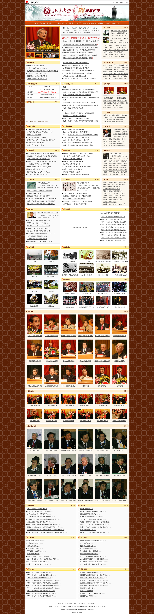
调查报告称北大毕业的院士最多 (112, 191)
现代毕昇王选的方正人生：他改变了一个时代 (83, 135)
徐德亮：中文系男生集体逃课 (119, 42)
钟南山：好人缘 (120, 193)
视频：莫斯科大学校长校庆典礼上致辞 (114, 232)
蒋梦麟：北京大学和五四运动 (37, 156)
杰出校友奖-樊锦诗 (102, 421)
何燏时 (39, 233)
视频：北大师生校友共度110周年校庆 (75, 58)
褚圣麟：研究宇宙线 (109, 172)
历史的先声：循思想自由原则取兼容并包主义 (42, 71)
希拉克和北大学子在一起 (86, 307)
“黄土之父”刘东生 (69, 156)
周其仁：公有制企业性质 (90, 97)
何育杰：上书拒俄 (122, 163)
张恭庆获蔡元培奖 (51, 405)
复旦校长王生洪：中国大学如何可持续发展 (115, 74)
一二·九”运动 (86, 261)
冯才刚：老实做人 (108, 195)
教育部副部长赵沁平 (35, 361)
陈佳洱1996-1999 (32, 220)
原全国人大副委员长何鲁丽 (85, 336)
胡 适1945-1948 (32, 231)
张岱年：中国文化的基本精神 (73, 118)
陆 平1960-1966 (44, 226)
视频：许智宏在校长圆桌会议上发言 (113, 235)
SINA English (89, 606)
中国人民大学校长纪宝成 (68, 450)
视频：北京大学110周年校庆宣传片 (113, 105)
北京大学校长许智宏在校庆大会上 (42, 50)
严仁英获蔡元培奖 (68, 405)
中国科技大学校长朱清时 (85, 500)
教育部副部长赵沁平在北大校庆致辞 (75, 65)
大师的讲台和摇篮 (83, 183)
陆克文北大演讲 (70, 293)
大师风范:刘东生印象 (83, 156)
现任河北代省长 (120, 184)
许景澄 (44, 239)
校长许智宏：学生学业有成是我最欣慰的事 (77, 201)
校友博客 (78, 23)
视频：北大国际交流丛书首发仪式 (112, 219)
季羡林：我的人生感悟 (35, 193)
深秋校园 (51, 261)
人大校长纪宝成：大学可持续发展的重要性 (115, 69)
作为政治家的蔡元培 (86, 509)
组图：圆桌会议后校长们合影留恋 (91, 541)
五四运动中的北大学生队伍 (70, 275)
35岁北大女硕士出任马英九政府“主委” (114, 204)
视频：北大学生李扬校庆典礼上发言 (113, 230)
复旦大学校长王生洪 (102, 450)
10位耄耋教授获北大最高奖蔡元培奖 (39, 517)
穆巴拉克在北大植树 (120, 293)
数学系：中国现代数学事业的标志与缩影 (77, 196)
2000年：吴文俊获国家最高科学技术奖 (114, 139)
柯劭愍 (34, 236)
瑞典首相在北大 (86, 293)
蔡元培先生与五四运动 (35, 153)
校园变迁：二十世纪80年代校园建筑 (92, 580)
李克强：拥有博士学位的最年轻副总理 (114, 182)
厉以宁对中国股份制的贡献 (77, 129)
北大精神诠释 (50, 140)
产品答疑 (103, 606)
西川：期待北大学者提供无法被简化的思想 (41, 559)
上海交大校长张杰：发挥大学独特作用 (114, 78)
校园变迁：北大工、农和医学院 (90, 593)
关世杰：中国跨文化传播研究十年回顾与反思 (78, 113)
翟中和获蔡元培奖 (35, 405)
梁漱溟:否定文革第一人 (35, 169)
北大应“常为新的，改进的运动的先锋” (40, 132)
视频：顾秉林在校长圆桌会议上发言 (113, 222)
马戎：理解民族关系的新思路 (73, 108)
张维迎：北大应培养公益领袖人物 (74, 76)
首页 (36, 23)
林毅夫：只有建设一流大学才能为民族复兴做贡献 (80, 55)
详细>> (57, 83)
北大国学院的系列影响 (75, 145)
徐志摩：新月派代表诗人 (120, 170)
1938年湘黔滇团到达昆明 (120, 275)
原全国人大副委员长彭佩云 (68, 336)
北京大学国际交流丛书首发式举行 (38, 522)
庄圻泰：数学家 (108, 170)
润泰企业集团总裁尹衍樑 (35, 386)
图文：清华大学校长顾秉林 (89, 551)
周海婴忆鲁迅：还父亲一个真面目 (38, 172)
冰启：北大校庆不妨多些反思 (37, 509)
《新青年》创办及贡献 (49, 161)
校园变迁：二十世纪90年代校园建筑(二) (93, 575)
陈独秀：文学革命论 (34, 161)
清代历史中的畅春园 (117, 121)
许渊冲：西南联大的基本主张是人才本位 (93, 527)
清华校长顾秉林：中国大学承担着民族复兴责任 (79, 50)
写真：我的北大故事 (34, 201)
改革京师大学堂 (120, 119)
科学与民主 (47, 129)
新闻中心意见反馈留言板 (65, 603)
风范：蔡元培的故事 (109, 119)
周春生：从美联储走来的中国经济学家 (76, 174)
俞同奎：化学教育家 (121, 172)
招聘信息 (76, 606)
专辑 (90, 58)
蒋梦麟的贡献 (52, 156)
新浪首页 (122, 2)
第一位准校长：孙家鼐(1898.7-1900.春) (40, 241)
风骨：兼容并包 (108, 115)
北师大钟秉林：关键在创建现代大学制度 (115, 76)
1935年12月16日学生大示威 (103, 261)
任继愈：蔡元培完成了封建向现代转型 (93, 524)
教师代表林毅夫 (102, 386)
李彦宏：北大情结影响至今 (36, 73)
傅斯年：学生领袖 (119, 174)
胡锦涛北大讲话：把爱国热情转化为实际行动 (78, 45)
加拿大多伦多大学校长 (34, 475)
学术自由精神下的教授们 (120, 115)
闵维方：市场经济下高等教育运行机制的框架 (83, 121)
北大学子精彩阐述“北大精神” (37, 137)
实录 (97, 38)
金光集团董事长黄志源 (51, 386)
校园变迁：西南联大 (86, 591)
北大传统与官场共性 (34, 135)
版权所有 (79, 612)
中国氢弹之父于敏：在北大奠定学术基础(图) (78, 52)
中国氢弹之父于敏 (119, 361)
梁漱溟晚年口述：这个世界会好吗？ (39, 196)
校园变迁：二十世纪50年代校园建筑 (92, 585)
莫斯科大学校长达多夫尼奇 (102, 361)
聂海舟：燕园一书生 (109, 193)
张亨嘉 (34, 239)
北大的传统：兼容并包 (35, 129)
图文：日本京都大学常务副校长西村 (92, 561)
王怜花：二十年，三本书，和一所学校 (114, 47)
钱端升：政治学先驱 (109, 161)
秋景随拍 (34, 276)
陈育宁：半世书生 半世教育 (72, 159)
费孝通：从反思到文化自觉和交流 (74, 116)
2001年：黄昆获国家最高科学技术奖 (113, 141)
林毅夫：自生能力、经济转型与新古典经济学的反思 (80, 92)
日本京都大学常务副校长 (35, 500)
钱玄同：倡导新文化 (121, 161)
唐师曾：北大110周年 (117, 40)
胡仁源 (34, 233)
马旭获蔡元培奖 (102, 405)
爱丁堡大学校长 (51, 475)
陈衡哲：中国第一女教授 (71, 172)
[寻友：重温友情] (94, 41)
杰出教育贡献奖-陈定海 (119, 421)
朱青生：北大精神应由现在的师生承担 (93, 532)
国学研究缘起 (88, 145)
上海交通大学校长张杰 (85, 450)
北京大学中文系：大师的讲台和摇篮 (75, 193)
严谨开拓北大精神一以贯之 (36, 140)
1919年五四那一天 (33, 548)
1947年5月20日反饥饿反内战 (120, 261)
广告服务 (64, 606)
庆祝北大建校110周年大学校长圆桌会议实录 (42, 524)
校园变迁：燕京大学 (86, 588)
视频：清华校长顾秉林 (109, 101)
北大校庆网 (115, 23)
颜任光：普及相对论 (121, 165)
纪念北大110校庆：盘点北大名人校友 (114, 54)
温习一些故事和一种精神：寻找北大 (39, 191)
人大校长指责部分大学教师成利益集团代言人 (42, 519)
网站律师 (82, 606)
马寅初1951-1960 (32, 228)
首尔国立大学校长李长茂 (68, 475)
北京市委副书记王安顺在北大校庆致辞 (76, 68)
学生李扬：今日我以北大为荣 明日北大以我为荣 (79, 78)
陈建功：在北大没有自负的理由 (38, 556)
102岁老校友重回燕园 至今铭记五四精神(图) (78, 73)
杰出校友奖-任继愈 (68, 421)
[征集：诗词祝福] (83, 41)
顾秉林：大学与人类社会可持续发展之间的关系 (43, 527)
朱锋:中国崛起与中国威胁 (89, 105)
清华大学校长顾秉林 (85, 361)
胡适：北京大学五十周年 (88, 530)
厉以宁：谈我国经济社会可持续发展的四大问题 (79, 89)
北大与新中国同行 (33, 543)
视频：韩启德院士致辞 (109, 107)
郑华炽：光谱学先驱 (120, 167)
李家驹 (29, 239)
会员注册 (96, 606)
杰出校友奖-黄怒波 (85, 421)
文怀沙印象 (87, 167)
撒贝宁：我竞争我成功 (109, 202)
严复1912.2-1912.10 (48, 233)
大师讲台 (93, 23)
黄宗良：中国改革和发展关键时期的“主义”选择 (79, 103)
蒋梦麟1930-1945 (44, 231)
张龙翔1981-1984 (44, 223)
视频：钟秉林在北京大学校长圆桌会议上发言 (42, 583)
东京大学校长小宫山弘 (102, 475)
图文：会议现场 (85, 543)
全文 (93, 32)
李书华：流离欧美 (108, 167)
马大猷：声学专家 (108, 174)
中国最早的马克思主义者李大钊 (38, 164)
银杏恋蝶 (34, 291)
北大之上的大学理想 (34, 541)
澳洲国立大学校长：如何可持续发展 (113, 71)
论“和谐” (86, 118)
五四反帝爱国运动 (70, 261)
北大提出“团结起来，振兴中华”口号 (80, 142)
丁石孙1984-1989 (32, 223)
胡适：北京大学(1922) (42, 159)
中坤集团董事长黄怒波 (68, 386)
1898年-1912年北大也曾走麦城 (90, 517)
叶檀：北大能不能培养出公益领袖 (38, 511)
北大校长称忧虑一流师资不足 (37, 514)
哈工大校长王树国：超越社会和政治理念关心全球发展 (45, 532)
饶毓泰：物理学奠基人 (109, 163)
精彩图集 (100, 23)
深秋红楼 (51, 291)
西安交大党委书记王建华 (102, 500)
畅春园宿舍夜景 (51, 276)
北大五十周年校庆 (86, 275)
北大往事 (86, 23)
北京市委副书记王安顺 (119, 336)
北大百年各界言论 (33, 546)
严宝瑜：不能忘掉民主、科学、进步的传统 (94, 522)
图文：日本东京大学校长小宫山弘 (91, 564)
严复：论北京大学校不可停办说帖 (91, 519)
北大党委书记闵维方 (68, 361)
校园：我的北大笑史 (48, 201)
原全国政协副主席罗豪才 (102, 336)
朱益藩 (44, 236)
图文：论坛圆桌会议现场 (88, 546)
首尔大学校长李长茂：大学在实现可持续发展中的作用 (45, 530)
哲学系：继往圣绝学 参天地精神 (74, 199)
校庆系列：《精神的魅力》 (36, 204)
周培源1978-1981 (32, 226)
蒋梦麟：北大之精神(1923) (36, 142)
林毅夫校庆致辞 (121, 98)
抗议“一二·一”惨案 (103, 275)
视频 (95, 45)
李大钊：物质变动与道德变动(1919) (39, 167)
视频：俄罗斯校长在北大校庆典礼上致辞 (41, 591)
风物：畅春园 (107, 121)
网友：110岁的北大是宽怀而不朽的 (113, 56)
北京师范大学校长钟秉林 (119, 500)
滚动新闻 (42, 23)
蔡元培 (29, 233)
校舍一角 (51, 306)
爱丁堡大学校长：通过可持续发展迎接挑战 (115, 67)
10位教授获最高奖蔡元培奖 (72, 47)
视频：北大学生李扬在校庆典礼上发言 (40, 596)
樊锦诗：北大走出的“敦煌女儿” (112, 197)
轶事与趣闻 (121, 117)
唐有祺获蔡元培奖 (85, 405)
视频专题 (107, 23)
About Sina (57, 606)
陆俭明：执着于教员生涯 (71, 164)
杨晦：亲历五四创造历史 (88, 514)
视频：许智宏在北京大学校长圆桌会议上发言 (42, 588)
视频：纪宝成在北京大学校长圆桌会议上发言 (42, 585)
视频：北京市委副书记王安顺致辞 (112, 227)
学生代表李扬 (119, 386)
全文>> (125, 136)
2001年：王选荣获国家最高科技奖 (113, 143)
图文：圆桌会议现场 (86, 548)
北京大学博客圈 (108, 45)
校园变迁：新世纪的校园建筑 (89, 572)
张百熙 (39, 239)
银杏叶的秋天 (34, 306)
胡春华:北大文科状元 (109, 184)
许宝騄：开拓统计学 (109, 165)
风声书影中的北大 (33, 554)
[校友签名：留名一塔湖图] (70, 41)
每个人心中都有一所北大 (35, 145)
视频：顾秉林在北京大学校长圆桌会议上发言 (42, 580)
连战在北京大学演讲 (120, 307)
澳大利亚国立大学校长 (51, 500)
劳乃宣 (29, 236)
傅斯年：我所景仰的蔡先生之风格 (91, 511)
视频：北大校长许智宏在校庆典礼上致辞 (41, 593)
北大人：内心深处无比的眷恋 (37, 68)
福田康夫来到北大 (103, 293)
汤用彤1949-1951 (44, 228)
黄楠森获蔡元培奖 (119, 405)
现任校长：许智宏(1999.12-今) (48, 213)
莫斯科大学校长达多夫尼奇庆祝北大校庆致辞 (78, 71)
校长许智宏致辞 (108, 98)
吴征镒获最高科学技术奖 (121, 129)
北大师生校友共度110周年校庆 (110, 213)
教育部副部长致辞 (122, 101)
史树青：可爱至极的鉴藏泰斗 (73, 161)
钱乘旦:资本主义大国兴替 (71, 105)
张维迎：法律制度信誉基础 (72, 97)
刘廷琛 (39, 236)
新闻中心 (115, 2)
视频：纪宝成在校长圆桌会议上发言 (113, 238)
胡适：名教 (31, 159)
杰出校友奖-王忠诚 (51, 421)
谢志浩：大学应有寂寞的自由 (37, 79)
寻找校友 (49, 23)
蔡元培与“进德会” (49, 153)
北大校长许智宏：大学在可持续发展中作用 (115, 65)
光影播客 (71, 23)
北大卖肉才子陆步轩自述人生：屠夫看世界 (41, 198)
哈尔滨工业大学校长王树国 (68, 500)
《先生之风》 (50, 204)
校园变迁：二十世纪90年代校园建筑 (92, 578)
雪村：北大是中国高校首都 (36, 561)
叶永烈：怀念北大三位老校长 (119, 38)
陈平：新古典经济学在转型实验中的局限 (77, 95)
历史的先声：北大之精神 (35, 65)
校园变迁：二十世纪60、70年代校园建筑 (93, 583)
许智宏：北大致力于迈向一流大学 (78, 38)
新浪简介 (51, 606)
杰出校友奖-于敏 (35, 421)
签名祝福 (57, 23)
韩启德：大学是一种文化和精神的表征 (76, 63)
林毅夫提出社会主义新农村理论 (78, 137)
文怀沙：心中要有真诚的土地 (73, 167)
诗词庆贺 (64, 23)
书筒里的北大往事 (44, 183)
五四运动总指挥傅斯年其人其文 (38, 174)
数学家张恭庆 (85, 386)
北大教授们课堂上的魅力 (110, 117)
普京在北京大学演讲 (103, 307)
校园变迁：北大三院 (86, 596)
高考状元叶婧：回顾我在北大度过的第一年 (115, 50)
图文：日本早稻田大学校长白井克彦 (92, 559)
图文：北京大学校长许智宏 (89, 554)
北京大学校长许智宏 (52, 361)
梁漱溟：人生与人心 (115, 154)
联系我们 (70, 606)
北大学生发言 (121, 107)
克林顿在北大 (70, 307)
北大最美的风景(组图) (119, 45)
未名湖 (34, 261)
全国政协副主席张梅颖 (51, 336)
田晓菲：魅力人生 (119, 195)
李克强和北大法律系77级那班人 (112, 186)
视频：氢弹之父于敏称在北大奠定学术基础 (115, 103)
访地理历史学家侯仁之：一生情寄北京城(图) (78, 153)
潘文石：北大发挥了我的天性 (37, 76)
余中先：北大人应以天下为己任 (38, 564)
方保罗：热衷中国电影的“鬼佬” (112, 200)
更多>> (126, 27)
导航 (127, 2)
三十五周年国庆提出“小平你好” (78, 140)
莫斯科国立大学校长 (85, 475)
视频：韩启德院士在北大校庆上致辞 (113, 224)
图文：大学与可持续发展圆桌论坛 (91, 556)
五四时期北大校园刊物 (35, 551)
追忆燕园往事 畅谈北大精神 (119, 31)
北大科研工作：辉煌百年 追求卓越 (75, 204)
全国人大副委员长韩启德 (35, 336)
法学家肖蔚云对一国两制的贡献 (78, 132)
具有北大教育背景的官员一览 (111, 189)
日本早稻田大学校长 (119, 475)
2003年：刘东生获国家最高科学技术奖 (114, 145)
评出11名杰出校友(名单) (90, 47)
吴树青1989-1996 (44, 220)
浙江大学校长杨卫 (119, 450)
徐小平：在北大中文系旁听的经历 (113, 52)
